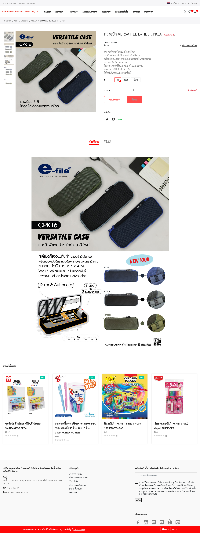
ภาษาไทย (173, 3)
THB (183, 3)
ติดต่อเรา (136, 11)
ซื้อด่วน (134, 99)
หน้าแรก (47, 11)
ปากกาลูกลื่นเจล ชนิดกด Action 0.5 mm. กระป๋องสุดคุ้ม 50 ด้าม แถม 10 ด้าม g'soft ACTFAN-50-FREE (75, 428)
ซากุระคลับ (106, 11)
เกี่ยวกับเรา (148, 11)
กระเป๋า (34, 20)
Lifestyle (24, 20)
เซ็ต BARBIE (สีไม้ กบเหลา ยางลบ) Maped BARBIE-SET (171, 425)
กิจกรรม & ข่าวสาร (89, 11)
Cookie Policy (79, 529)
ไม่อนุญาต (165, 529)
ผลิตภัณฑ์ (59, 11)
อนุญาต (174, 529)
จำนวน (107, 90)
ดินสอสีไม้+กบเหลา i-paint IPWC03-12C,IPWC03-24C (123, 425)
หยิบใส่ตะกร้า (114, 99)
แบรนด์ (73, 11)
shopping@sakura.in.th (28, 3)
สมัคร (138, 500)
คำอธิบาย (94, 141)
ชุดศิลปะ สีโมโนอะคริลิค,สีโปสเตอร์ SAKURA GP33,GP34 (23, 425)
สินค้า (16, 20)
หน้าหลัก (7, 20)
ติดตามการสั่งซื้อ (121, 11)
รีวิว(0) (107, 141)
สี (104, 80)
